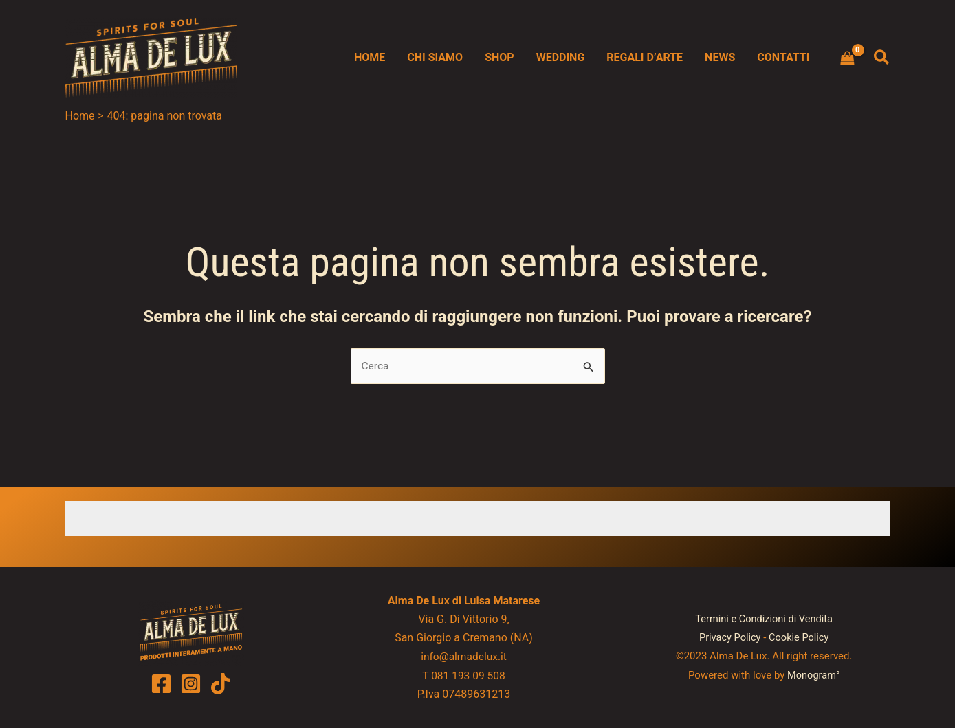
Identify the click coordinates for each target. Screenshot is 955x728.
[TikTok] (220, 683)
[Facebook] (161, 683)
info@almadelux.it (463, 656)
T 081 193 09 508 (463, 675)
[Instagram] (190, 683)
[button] (882, 58)
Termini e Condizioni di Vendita (764, 619)
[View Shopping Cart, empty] (847, 57)
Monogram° (814, 675)
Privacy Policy (728, 638)
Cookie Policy (800, 638)
